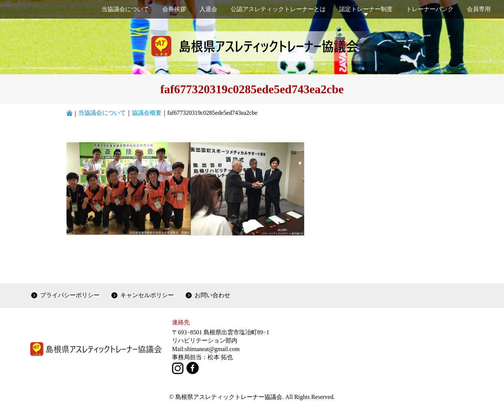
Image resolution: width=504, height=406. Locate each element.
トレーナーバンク (429, 9)
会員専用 (479, 9)
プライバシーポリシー (70, 295)
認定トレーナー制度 (366, 9)
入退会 (208, 9)
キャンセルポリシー (147, 295)
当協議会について (125, 9)
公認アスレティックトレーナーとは (278, 9)
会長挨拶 (174, 9)
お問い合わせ (212, 295)
